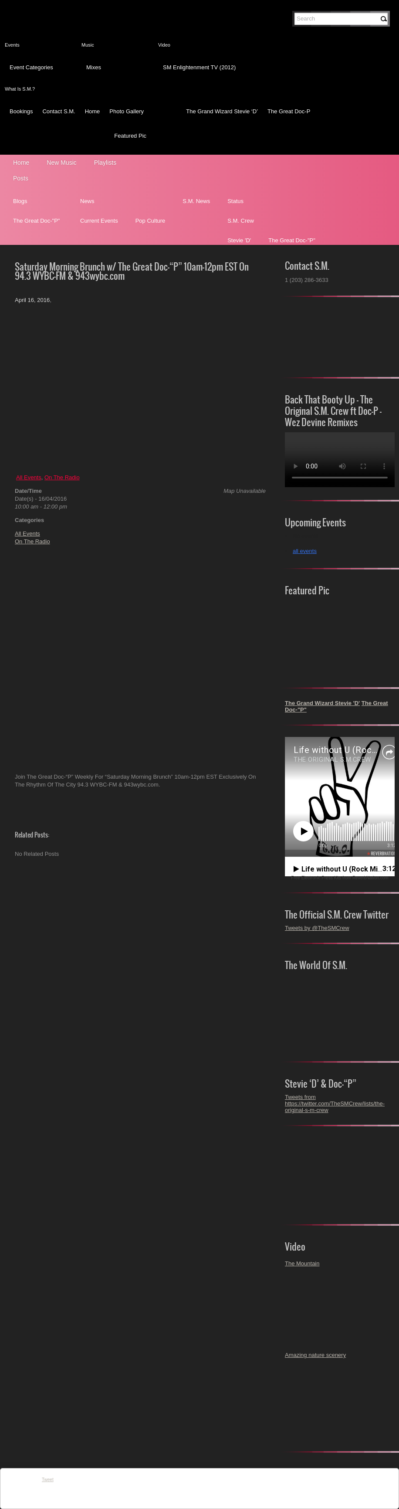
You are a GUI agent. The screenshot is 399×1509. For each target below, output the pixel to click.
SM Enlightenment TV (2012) (199, 67)
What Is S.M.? (20, 89)
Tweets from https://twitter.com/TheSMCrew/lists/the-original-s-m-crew (335, 1103)
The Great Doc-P (288, 111)
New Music (61, 162)
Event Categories (31, 67)
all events (305, 551)
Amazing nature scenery (315, 1355)
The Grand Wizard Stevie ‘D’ (222, 111)
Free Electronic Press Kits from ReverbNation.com (339, 877)
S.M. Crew (240, 220)
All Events (28, 477)
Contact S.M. (58, 111)
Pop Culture (150, 220)
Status (235, 201)
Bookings (21, 111)
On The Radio (62, 477)
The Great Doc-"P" (36, 220)
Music (87, 44)
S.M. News (196, 201)
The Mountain (302, 1263)
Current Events (99, 220)
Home (92, 111)
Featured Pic (130, 135)
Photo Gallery (126, 111)
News (87, 201)
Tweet (48, 1479)
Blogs (20, 201)
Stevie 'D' (239, 240)
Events (12, 44)
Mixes (93, 67)
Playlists (105, 162)
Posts (20, 178)
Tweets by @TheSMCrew (317, 928)
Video (164, 44)
